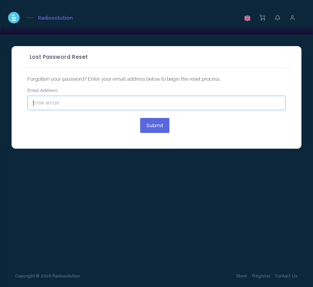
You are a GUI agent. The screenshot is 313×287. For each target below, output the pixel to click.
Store (241, 276)
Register (261, 276)
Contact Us (286, 276)
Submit (154, 125)
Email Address (42, 90)
